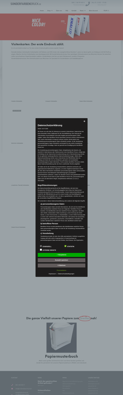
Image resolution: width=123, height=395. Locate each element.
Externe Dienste (49, 250)
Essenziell (46, 246)
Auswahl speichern (61, 260)
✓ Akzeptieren (61, 255)
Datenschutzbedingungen (66, 274)
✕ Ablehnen (62, 265)
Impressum (52, 274)
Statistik (70, 246)
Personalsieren (61, 270)
